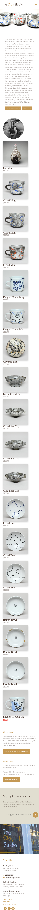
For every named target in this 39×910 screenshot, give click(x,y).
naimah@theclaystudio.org (11, 774)
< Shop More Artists (13, 108)
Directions (7, 899)
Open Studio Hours (9, 904)
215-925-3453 (8, 875)
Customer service (11, 779)
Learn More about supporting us (16, 751)
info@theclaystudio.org (11, 877)
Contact (6, 901)
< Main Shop (27, 108)
